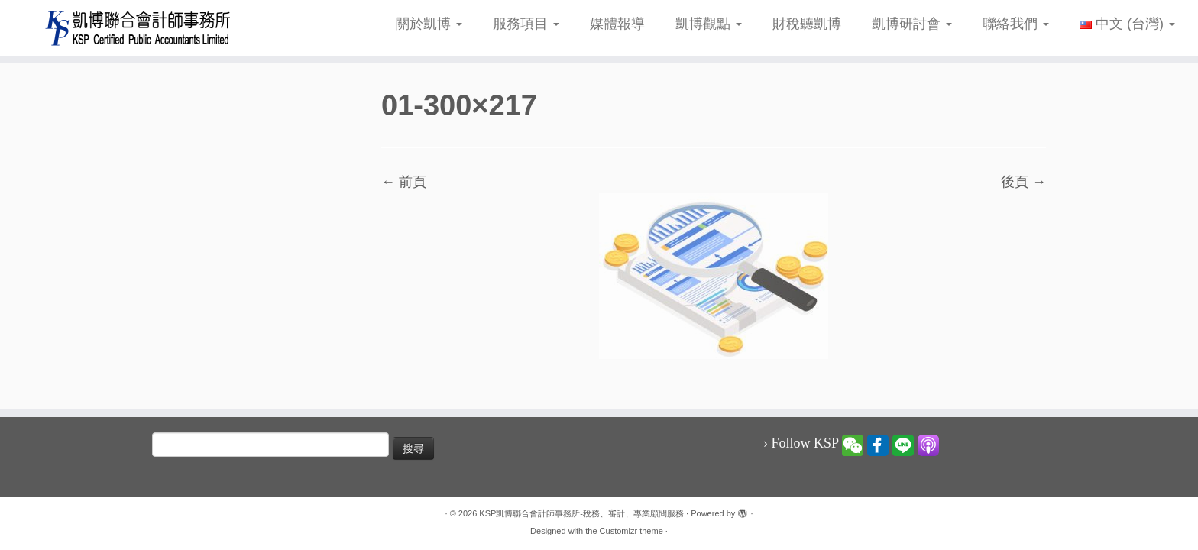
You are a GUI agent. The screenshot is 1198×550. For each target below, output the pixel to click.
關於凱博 (429, 23)
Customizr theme (631, 530)
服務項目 (526, 23)
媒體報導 (617, 23)
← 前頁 (403, 181)
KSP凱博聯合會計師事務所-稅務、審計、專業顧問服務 (581, 513)
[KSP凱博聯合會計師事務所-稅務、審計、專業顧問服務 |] (138, 28)
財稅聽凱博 (806, 23)
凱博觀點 (708, 23)
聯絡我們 (1016, 23)
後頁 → (1023, 181)
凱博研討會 (912, 23)
